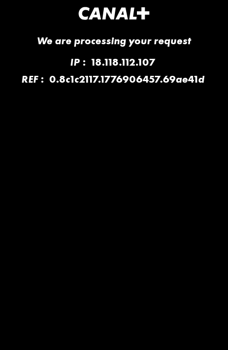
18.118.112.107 (123, 62)
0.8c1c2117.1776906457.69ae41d (127, 79)
